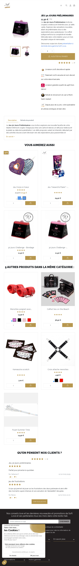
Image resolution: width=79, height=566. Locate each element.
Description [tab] (12, 120)
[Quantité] (47, 51)
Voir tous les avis (39, 501)
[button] (11, 477)
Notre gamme (35, 559)
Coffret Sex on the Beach (58, 309)
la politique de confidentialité (53, 527)
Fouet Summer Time (21, 430)
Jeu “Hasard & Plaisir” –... (58, 187)
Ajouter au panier (58, 56)
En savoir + (10, 137)
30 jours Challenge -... (58, 247)
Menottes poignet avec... (21, 309)
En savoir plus (59, 539)
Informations (9, 559)
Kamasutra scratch (21, 369)
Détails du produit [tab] (27, 120)
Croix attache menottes (58, 369)
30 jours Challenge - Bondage (21, 247)
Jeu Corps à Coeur (21, 187)
